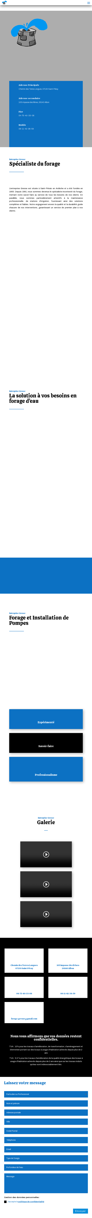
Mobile (22, 125)
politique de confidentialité (31, 1058)
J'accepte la (24, 1058)
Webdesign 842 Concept (63, 1212)
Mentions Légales (21, 1209)
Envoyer (80, 1067)
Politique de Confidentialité (47, 1209)
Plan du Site (70, 1209)
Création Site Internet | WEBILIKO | (30, 1212)
